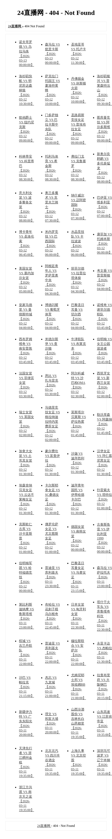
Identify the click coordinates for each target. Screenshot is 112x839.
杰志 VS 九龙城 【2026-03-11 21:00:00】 (52, 687)
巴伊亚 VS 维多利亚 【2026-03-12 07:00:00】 (104, 207)
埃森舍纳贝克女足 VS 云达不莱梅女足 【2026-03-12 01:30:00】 (26, 499)
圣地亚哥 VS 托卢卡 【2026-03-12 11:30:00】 (78, 53)
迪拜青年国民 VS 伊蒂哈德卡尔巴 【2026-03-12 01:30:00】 (78, 499)
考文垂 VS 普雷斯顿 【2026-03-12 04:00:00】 (104, 280)
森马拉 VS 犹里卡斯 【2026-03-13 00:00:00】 (52, 53)
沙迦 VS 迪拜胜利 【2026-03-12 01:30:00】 (78, 463)
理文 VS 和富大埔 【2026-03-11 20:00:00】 (52, 723)
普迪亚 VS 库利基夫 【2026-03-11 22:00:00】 (52, 652)
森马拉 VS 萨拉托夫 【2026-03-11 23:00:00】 (104, 577)
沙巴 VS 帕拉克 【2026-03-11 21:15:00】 (26, 687)
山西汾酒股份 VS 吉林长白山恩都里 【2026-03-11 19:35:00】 (78, 723)
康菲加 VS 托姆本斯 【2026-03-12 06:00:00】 (104, 243)
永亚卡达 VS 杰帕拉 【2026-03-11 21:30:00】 (104, 652)
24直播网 (44, 826)
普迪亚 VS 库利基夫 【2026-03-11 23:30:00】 (52, 577)
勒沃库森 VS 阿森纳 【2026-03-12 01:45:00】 (104, 424)
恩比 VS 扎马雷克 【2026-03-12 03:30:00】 (52, 385)
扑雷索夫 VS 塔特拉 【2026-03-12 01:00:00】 (104, 499)
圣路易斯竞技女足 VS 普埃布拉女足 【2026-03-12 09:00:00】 (78, 129)
